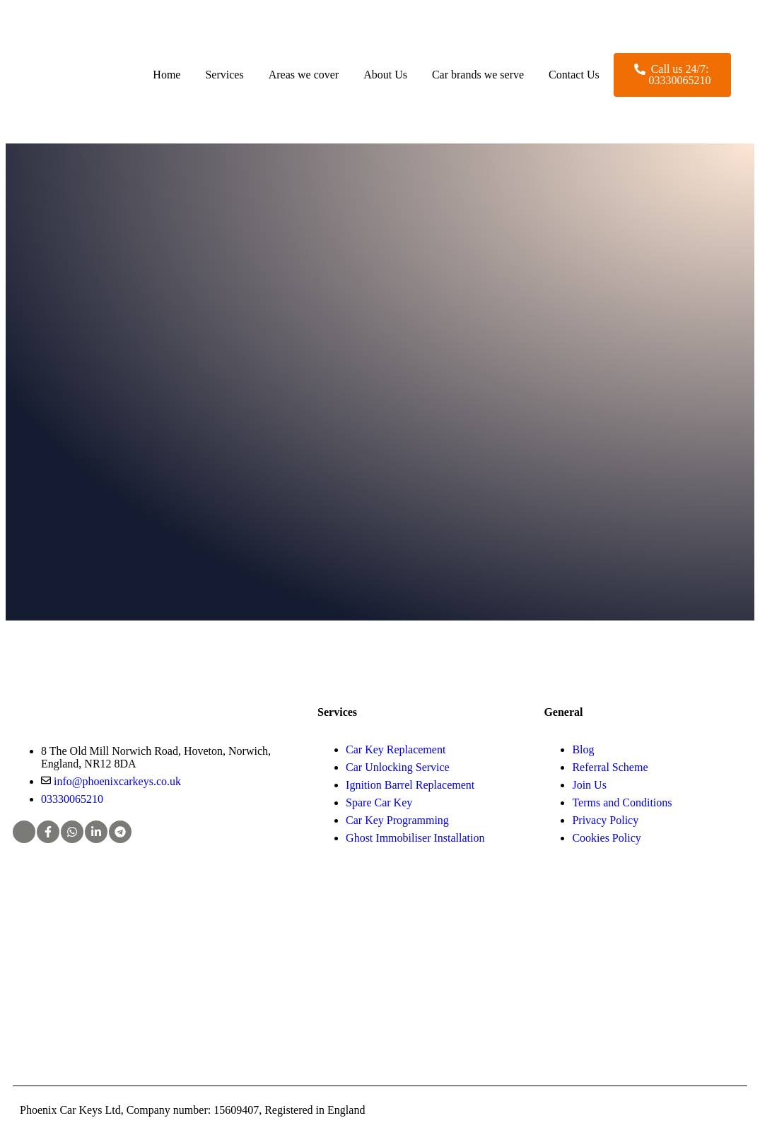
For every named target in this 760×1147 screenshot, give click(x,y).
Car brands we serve (478, 75)
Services (224, 75)
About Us (385, 75)
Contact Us (574, 75)
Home (166, 75)
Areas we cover (304, 75)
